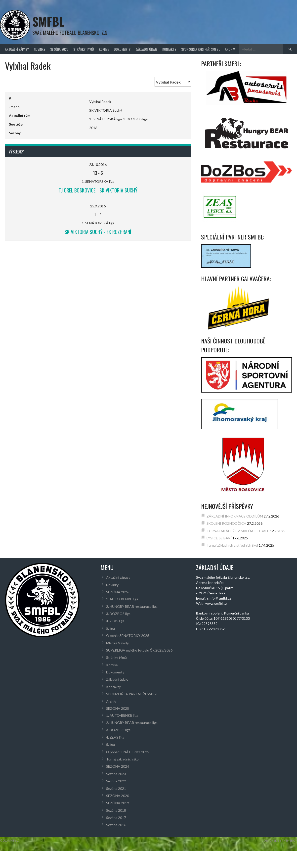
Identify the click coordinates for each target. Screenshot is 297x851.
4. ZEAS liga (115, 621)
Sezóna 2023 (116, 774)
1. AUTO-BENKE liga (122, 599)
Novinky (39, 49)
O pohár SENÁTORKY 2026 (127, 635)
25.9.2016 (98, 206)
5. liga (110, 628)
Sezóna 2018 (116, 810)
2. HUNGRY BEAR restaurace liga (132, 606)
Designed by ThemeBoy (280, 840)
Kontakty (169, 49)
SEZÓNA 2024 (117, 766)
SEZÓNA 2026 (59, 49)
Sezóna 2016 (116, 825)
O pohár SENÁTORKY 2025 (127, 752)
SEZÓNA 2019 (117, 803)
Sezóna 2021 (116, 788)
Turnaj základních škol (122, 759)
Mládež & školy (117, 643)
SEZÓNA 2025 (117, 708)
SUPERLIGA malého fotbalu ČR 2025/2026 (139, 650)
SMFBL (48, 21)
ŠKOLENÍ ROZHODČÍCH (226, 523)
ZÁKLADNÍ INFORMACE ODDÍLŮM (235, 516)
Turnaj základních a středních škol (232, 545)
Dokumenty (122, 49)
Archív (230, 49)
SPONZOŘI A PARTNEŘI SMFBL (200, 49)
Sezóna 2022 (116, 781)
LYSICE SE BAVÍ (219, 538)
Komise (104, 49)
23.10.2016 (98, 164)
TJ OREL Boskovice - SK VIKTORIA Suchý (98, 190)
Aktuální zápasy (17, 49)
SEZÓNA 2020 (117, 796)
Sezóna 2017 (116, 817)
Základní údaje (146, 49)
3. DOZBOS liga (118, 614)
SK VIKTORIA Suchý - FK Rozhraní (98, 232)
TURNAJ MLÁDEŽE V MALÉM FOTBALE (238, 531)
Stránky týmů (83, 49)
